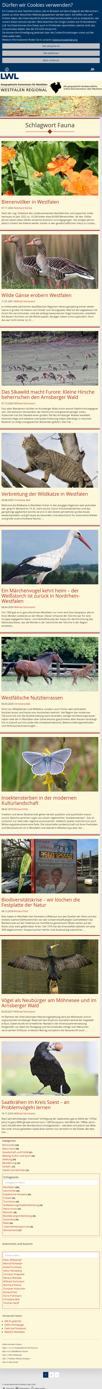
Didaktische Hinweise (15, 1194)
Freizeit (7, 1198)
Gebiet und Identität (13, 1170)
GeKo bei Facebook (15, 1328)
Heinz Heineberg (12, 1270)
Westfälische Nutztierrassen (32, 697)
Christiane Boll (22, 500)
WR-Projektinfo (12, 1321)
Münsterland (10, 1230)
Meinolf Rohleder (12, 1263)
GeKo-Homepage (14, 1324)
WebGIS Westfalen (14, 1332)
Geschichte (9, 1190)
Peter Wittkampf (12, 1260)
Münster (8, 1212)
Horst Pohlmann (12, 1295)
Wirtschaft (8, 1145)
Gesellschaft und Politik (15, 1152)
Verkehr (6, 1166)
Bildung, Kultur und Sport (16, 1155)
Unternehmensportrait (16, 1226)
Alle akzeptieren (51, 46)
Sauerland (9, 1219)
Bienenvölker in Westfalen (30, 202)
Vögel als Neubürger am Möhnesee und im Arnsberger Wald (48, 1003)
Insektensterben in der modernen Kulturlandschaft (39, 800)
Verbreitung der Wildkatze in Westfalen (44, 494)
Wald (6, 1223)
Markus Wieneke (12, 1277)
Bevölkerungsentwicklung (17, 1215)
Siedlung (7, 1159)
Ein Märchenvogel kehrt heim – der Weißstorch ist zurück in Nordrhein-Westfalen (40, 595)
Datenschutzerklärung (64, 39)
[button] (7, 106)
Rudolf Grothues (12, 1267)
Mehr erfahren (51, 60)
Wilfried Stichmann (24, 301)
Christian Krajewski (13, 1274)
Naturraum (8, 1148)
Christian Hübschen (14, 1288)
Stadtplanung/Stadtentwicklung (21, 1205)
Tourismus (9, 1201)
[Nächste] (56, 1375)
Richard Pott (21, 809)
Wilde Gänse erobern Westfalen (36, 295)
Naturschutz (10, 1208)
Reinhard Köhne (23, 208)
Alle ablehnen (51, 53)
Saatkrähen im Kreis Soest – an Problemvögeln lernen (35, 1105)
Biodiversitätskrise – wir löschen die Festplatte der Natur (40, 902)
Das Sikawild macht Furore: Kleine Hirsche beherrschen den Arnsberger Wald (48, 394)
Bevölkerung (9, 1163)
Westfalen (8, 1187)
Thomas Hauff (11, 1303)
